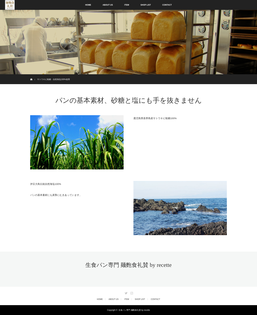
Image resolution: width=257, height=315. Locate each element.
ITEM (126, 5)
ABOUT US (108, 5)
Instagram (131, 292)
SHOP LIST (145, 5)
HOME (88, 5)
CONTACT (167, 5)
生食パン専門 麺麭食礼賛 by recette (128, 265)
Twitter (125, 292)
